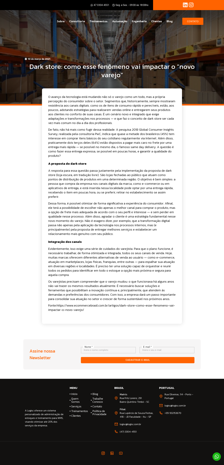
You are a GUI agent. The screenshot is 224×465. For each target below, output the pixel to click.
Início (74, 394)
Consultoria (77, 21)
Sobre (61, 21)
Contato (97, 406)
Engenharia (139, 21)
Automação (119, 21)
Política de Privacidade (99, 413)
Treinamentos (98, 21)
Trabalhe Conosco (97, 400)
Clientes (156, 21)
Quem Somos (75, 400)
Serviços (76, 406)
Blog (170, 21)
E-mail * (147, 347)
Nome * (88, 347)
